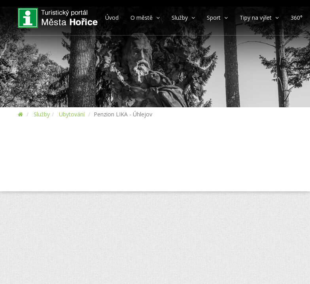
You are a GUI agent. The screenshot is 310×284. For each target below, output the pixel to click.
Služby (42, 114)
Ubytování (72, 114)
